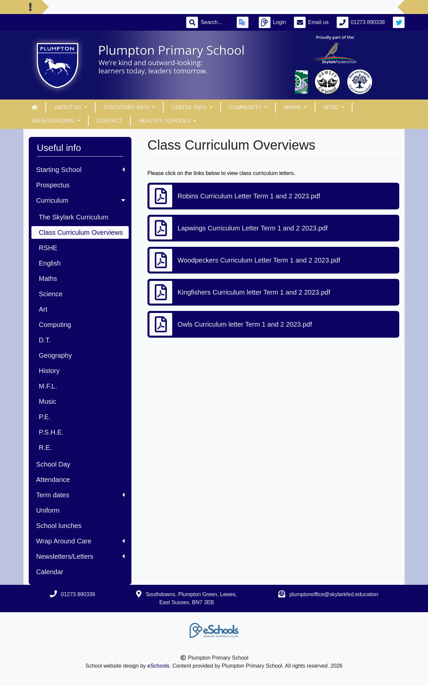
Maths (48, 278)
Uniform (48, 510)
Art (43, 309)
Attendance (53, 479)
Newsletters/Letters (80, 556)
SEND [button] (331, 107)
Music (47, 401)
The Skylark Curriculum (73, 217)
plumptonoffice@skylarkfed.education (334, 594)
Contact (109, 121)
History (49, 370)
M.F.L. (48, 386)
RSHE (48, 247)
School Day (53, 464)
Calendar (49, 571)
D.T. (45, 340)
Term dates (80, 495)
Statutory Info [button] (127, 107)
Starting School (80, 169)
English (50, 263)
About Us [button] (68, 107)
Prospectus (53, 185)
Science (51, 294)
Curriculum (81, 200)
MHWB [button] (293, 107)
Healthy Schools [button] (165, 121)
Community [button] (246, 107)
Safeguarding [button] (53, 121)
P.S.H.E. (51, 432)
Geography (55, 355)
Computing (55, 324)
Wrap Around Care (80, 541)
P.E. (44, 416)
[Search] (214, 22)
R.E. (45, 447)
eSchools (158, 666)
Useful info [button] (190, 107)
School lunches (59, 525)
